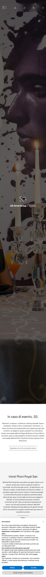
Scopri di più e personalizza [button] (23, 573)
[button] (43, 521)
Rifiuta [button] (12, 568)
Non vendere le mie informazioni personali (15, 548)
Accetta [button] (33, 568)
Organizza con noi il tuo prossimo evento (23, 448)
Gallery (23, 518)
